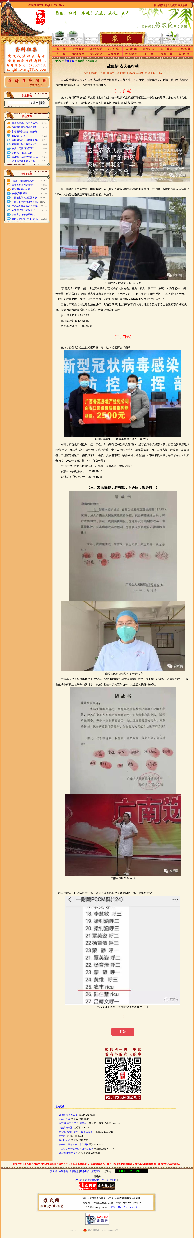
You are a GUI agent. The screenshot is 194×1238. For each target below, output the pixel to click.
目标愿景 (74, 1171)
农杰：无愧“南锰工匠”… (24, 148)
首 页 (60, 49)
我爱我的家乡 (19, 135)
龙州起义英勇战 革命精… (25, 161)
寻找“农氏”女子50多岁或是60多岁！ (77, 1131)
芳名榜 (53, 1171)
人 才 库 (131, 49)
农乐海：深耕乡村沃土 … (25, 157)
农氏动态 (131, 54)
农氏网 (78, 1180)
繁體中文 (38, 5)
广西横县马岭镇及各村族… (25, 202)
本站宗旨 (63, 1171)
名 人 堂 (113, 49)
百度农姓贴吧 (92, 1180)
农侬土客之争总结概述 (23, 214)
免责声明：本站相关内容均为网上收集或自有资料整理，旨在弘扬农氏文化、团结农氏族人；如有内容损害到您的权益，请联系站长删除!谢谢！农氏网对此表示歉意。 (97, 1164)
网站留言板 (160, 5)
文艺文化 (96, 54)
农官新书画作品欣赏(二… (25, 210)
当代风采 (96, 49)
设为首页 (172, 5)
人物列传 (114, 54)
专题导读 (69, 60)
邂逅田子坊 (64, 1140)
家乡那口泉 (64, 1119)
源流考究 (78, 54)
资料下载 (166, 54)
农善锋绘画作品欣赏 (22, 185)
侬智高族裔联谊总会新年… (25, 127)
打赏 (123, 1031)
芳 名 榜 (184, 54)
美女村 (62, 1136)
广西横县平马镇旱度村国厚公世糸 (76, 1148)
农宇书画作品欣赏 (21, 189)
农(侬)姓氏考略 (19, 193)
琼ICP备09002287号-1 (129, 1207)
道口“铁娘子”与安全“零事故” (73, 1123)
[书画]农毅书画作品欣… (24, 180)
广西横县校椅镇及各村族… (25, 206)
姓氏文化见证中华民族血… (25, 218)
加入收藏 (182, 5)
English (49, 5)
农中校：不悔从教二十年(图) (73, 1144)
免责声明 (95, 1171)
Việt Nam (59, 5)
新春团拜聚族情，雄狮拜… (25, 131)
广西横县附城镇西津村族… (25, 197)
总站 (30, 5)
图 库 (149, 54)
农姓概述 (78, 49)
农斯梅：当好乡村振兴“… (25, 144)
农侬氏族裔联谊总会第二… (25, 123)
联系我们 (84, 1171)
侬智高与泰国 (65, 1127)
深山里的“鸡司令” (68, 1153)
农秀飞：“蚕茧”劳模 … (23, 152)
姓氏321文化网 (109, 1180)
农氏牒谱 (166, 49)
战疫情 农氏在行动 (68, 1115)
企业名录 (149, 49)
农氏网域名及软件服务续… (25, 140)
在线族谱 (184, 49)
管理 (113, 1207)
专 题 (60, 54)
